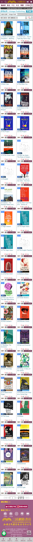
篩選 (29, 11)
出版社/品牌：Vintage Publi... (9, 14)
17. (6, 226)
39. (7, 487)
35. (7, 440)
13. (4, 179)
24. (23, 297)
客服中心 (10, 539)
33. (5, 416)
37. (6, 463)
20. (24, 250)
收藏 (16, 539)
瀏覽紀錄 (23, 539)
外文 (17, 5)
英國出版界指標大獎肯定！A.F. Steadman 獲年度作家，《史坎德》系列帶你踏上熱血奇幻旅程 (24, 8)
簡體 (22, 5)
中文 (13, 5)
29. (6, 369)
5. (5, 84)
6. (22, 84)
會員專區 (29, 539)
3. (3, 60)
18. (23, 226)
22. (23, 274)
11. (8, 155)
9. (5, 131)
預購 (2, 22)
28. (23, 345)
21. (7, 274)
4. (21, 60)
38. (21, 463)
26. (23, 321)
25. (6, 321)
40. (21, 487)
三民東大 (28, 5)
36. (24, 440)
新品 (8, 5)
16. (24, 204)
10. (21, 131)
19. (7, 250)
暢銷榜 (3, 5)
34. (20, 416)
